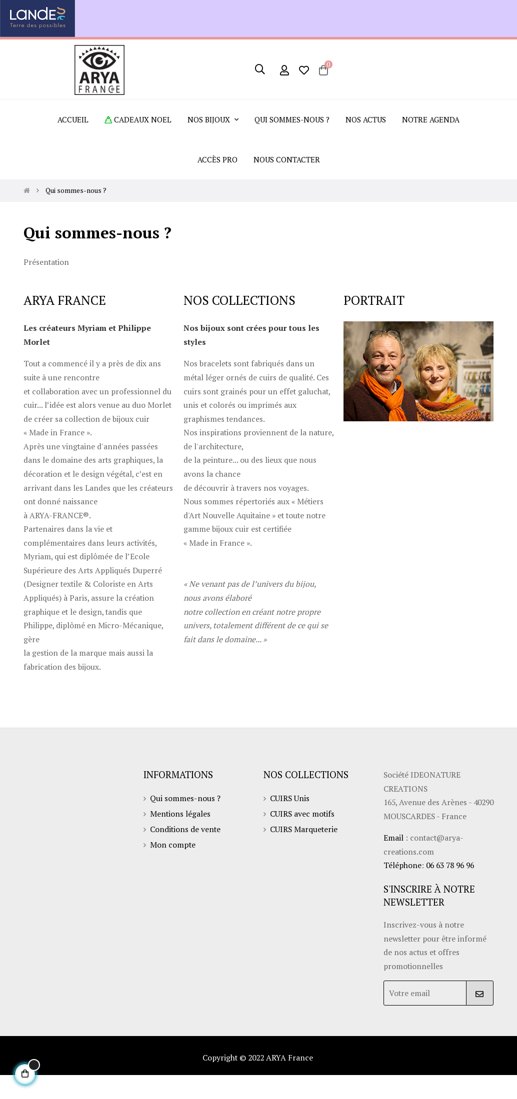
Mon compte (173, 867)
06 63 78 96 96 (453, 888)
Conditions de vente (186, 851)
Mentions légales (181, 835)
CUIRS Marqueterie (304, 851)
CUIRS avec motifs (303, 835)
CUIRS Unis (290, 819)
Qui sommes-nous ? (185, 819)
